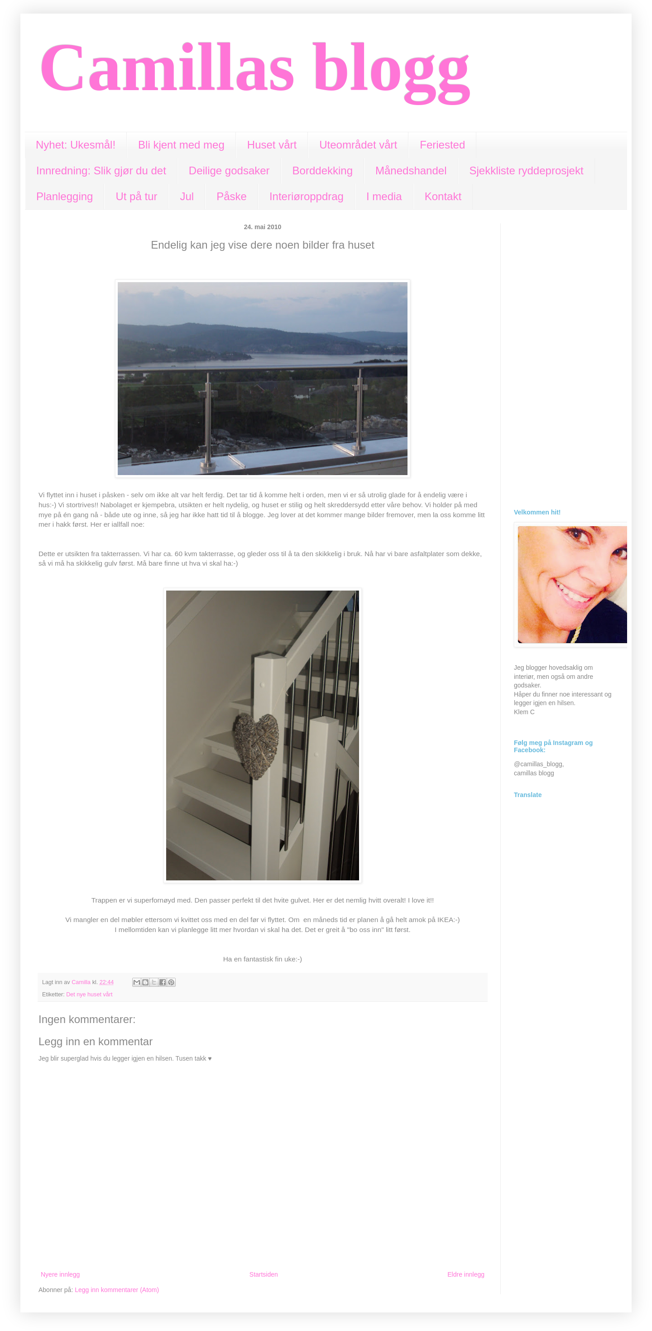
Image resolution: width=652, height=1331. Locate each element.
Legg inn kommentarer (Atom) (117, 1289)
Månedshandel (410, 170)
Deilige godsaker (229, 170)
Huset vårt (272, 145)
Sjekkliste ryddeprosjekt (526, 170)
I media (384, 196)
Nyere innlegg (60, 1274)
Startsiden (263, 1274)
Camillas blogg (254, 67)
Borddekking (322, 170)
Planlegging (64, 196)
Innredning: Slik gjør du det (101, 170)
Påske (231, 196)
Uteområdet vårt (358, 145)
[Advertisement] (564, 359)
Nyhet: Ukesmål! (75, 145)
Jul (187, 196)
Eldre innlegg (465, 1274)
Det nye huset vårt (89, 994)
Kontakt (443, 196)
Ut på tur (136, 196)
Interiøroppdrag (306, 196)
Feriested (442, 145)
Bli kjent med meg (181, 145)
